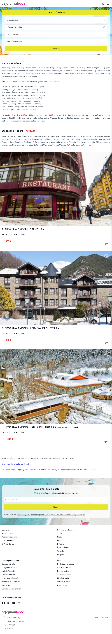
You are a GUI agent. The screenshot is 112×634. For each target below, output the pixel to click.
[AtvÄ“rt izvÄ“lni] (107, 3)
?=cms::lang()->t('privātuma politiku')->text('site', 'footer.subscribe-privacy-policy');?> (51, 514)
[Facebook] (3, 602)
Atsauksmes (62, 585)
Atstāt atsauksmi (64, 567)
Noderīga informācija (65, 564)
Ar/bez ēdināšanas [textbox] (14, 41)
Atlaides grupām (64, 574)
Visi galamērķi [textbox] (12, 20)
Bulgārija (60, 544)
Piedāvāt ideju (63, 578)
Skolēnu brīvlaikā (8, 564)
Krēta (59, 537)
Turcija (59, 533)
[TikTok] (18, 602)
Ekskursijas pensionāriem (11, 589)
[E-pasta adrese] (56, 499)
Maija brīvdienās (8, 571)
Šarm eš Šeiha (63, 547)
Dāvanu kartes (63, 571)
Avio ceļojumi (7, 540)
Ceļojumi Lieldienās (9, 567)
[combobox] (56, 20)
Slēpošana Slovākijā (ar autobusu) (15, 464)
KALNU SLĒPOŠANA (56, 12)
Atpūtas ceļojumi (8, 533)
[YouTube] (13, 602)
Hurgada (60, 554)
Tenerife (60, 551)
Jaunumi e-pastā (63, 582)
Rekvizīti (97, 618)
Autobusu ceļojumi (9, 537)
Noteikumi (105, 618)
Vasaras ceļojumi (8, 574)
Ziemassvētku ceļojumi (11, 582)
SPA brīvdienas (8, 544)
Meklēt (56, 49)
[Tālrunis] (103, 4)
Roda (59, 540)
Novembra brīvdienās (10, 578)
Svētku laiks (6, 585)
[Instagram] (8, 602)
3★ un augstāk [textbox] (13, 34)
